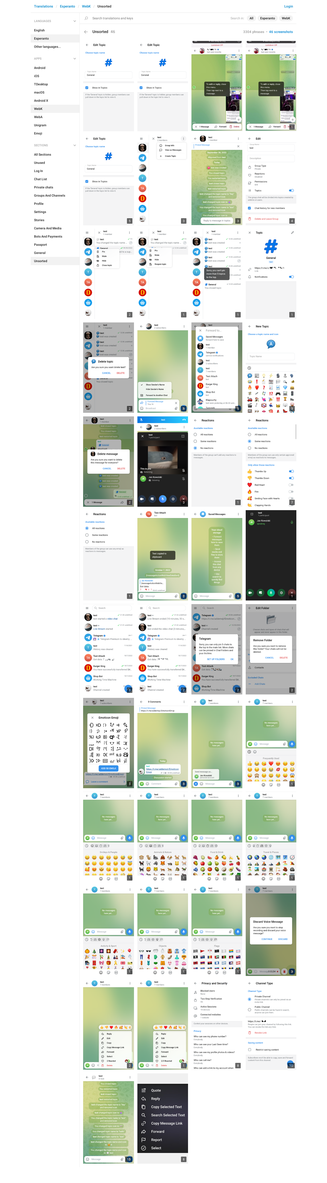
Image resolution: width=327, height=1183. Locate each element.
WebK (86, 6)
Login (288, 6)
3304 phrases (253, 32)
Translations (43, 6)
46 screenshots (281, 32)
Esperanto (67, 6)
